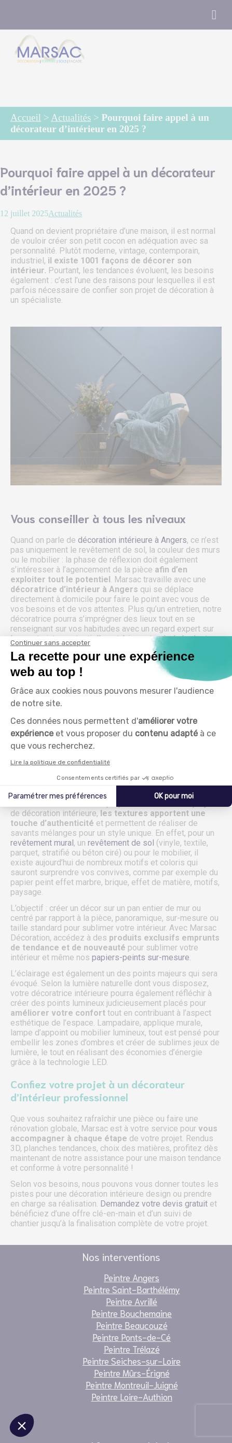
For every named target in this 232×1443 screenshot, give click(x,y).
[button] (21, 1425)
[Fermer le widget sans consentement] (50, 643)
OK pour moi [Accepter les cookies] (174, 796)
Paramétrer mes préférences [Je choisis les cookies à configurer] (57, 796)
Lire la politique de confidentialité (60, 762)
